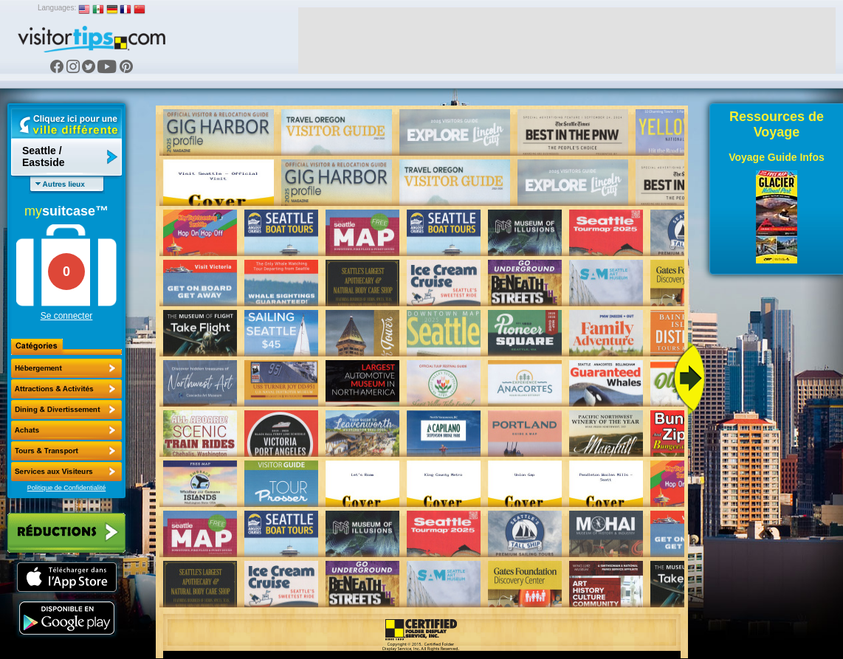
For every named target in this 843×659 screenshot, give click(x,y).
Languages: (57, 8)
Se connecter (67, 316)
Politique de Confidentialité (66, 487)
